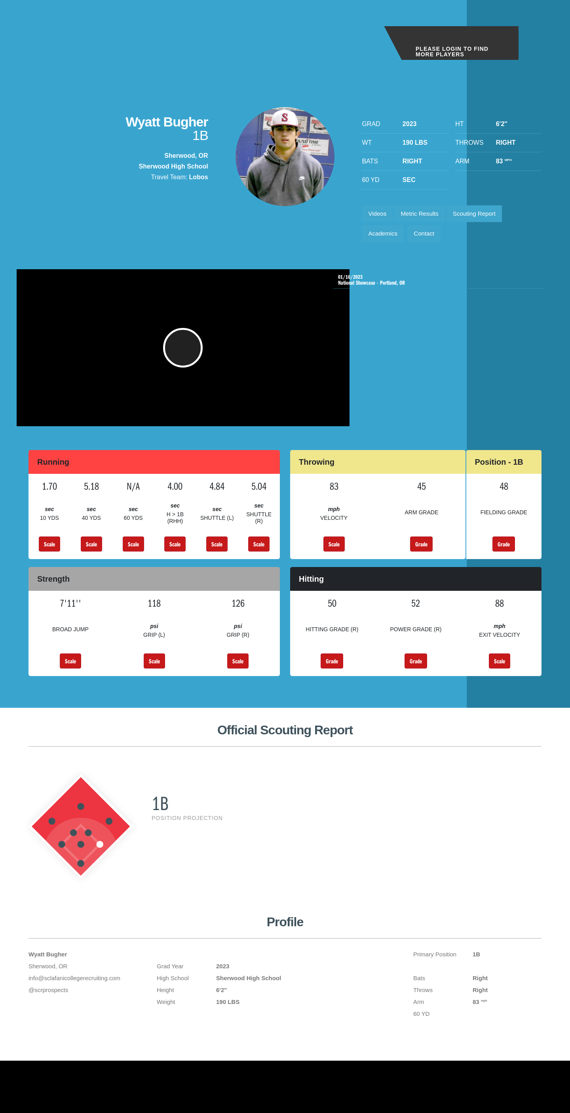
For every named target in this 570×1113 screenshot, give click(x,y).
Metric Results (424, 214)
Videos (378, 214)
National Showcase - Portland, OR (440, 284)
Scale (49, 556)
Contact (429, 237)
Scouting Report (482, 214)
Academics (384, 237)
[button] (186, 356)
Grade (421, 556)
